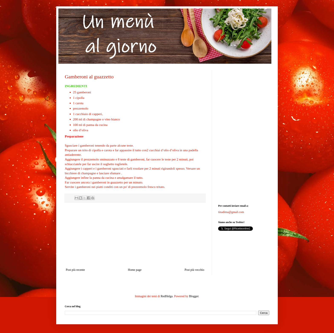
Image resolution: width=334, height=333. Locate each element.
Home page (134, 269)
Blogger (193, 296)
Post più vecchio (194, 269)
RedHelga (167, 296)
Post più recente (75, 269)
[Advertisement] (135, 235)
